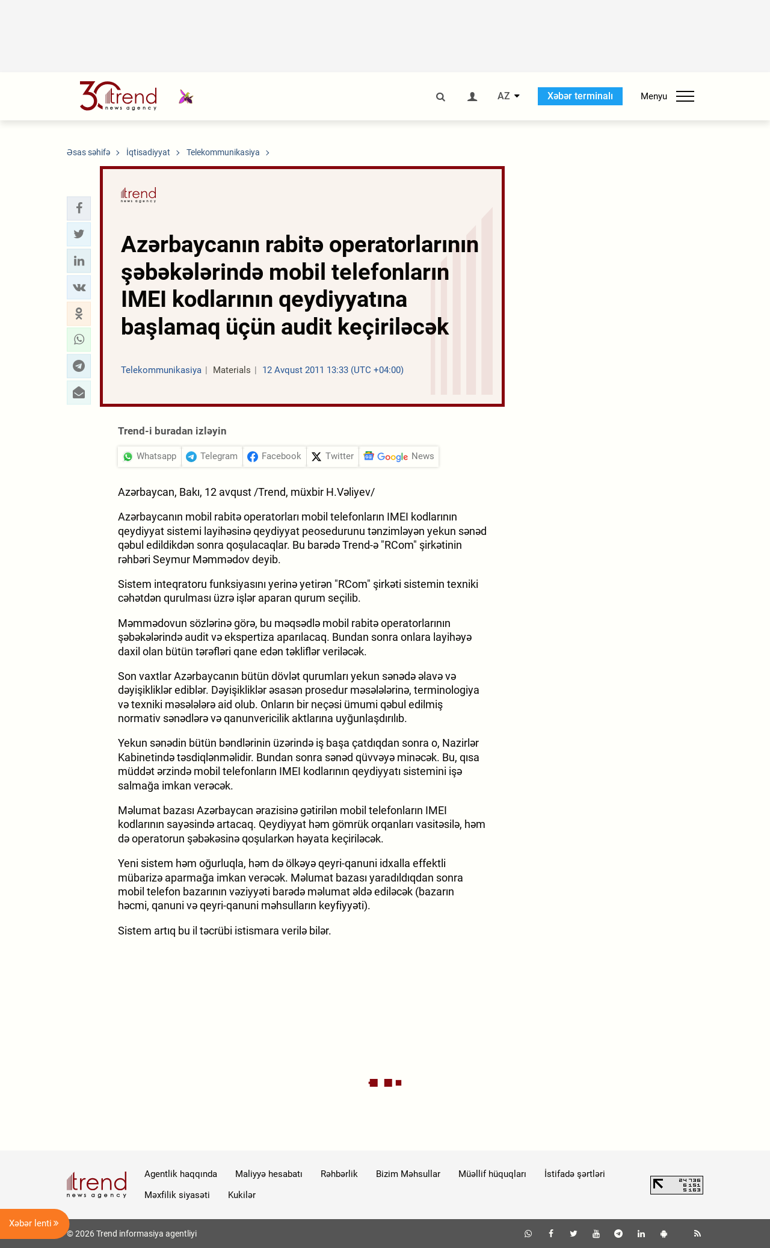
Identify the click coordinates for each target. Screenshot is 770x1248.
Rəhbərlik (339, 1174)
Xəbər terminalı (580, 96)
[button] (78, 208)
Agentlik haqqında (180, 1174)
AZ (503, 96)
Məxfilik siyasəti (177, 1195)
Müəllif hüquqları (492, 1174)
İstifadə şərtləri (574, 1174)
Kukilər (242, 1195)
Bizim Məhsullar (408, 1174)
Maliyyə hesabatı (269, 1174)
